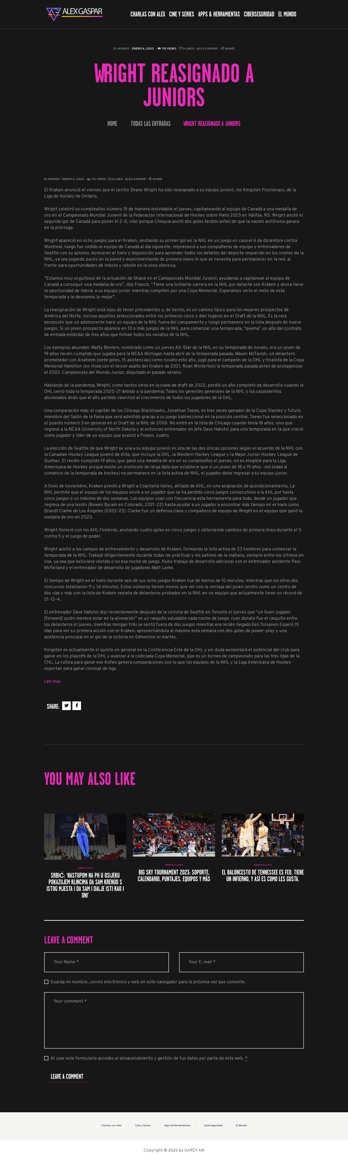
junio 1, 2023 (85, 868)
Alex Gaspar (207, 49)
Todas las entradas (151, 123)
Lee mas (52, 682)
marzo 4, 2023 (174, 865)
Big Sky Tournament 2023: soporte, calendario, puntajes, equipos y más (174, 875)
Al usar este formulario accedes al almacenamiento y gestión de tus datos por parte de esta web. (148, 1059)
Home (112, 124)
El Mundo (121, 49)
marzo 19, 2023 (263, 865)
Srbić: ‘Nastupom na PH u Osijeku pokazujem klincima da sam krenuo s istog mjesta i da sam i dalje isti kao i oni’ (85, 885)
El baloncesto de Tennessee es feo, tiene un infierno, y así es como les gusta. (263, 875)
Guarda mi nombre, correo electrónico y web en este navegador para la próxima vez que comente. (148, 982)
